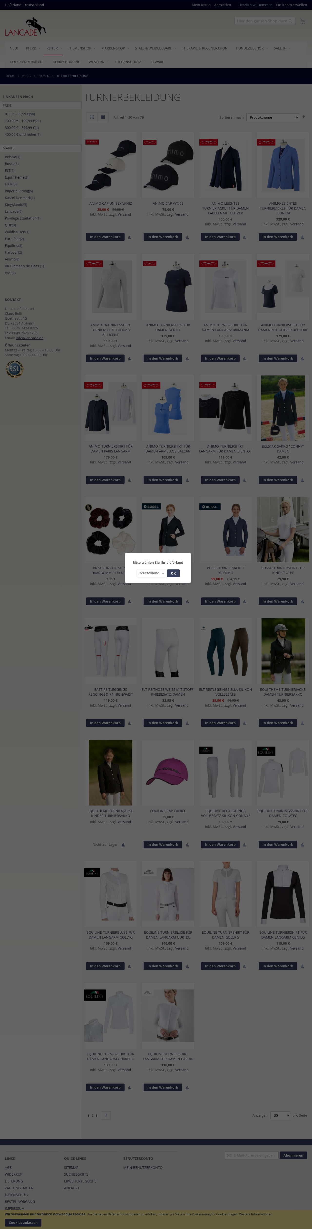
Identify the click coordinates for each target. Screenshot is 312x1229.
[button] (151, 573)
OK (173, 573)
